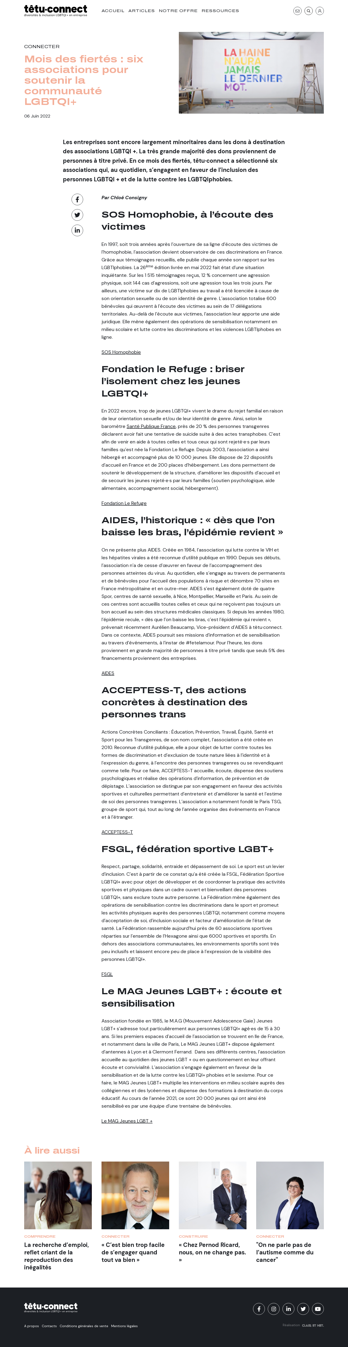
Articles (141, 11)
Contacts (49, 1326)
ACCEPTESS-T (117, 832)
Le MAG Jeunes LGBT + (127, 1121)
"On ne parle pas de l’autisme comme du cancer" (285, 1252)
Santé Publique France (151, 426)
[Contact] (297, 11)
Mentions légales (124, 1326)
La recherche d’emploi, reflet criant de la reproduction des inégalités (56, 1256)
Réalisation (303, 1325)
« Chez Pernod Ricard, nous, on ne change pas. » (212, 1252)
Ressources (220, 11)
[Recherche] (308, 11)
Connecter (41, 46)
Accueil (113, 11)
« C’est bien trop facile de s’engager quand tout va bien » (133, 1252)
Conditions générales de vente (84, 1326)
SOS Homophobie (121, 352)
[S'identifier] (320, 11)
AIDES (108, 673)
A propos (31, 1326)
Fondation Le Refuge (124, 503)
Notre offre (178, 11)
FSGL (107, 974)
